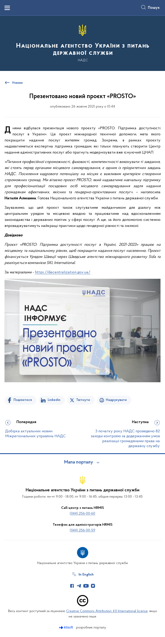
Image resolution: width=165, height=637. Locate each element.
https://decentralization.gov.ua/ (62, 272)
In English (86, 574)
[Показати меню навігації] (7, 7)
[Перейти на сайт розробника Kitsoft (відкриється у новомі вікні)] (66, 627)
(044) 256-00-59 (82, 530)
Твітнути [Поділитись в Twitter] (83, 400)
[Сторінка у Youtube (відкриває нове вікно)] (86, 586)
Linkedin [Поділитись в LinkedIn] (54, 400)
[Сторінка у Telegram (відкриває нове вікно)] (79, 586)
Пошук (154, 8)
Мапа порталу (78, 462)
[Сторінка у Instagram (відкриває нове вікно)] (93, 586)
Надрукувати (116, 400)
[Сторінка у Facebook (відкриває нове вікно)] (72, 586)
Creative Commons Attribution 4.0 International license (107, 611)
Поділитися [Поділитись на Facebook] (23, 400)
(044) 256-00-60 (82, 513)
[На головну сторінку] (82, 43)
